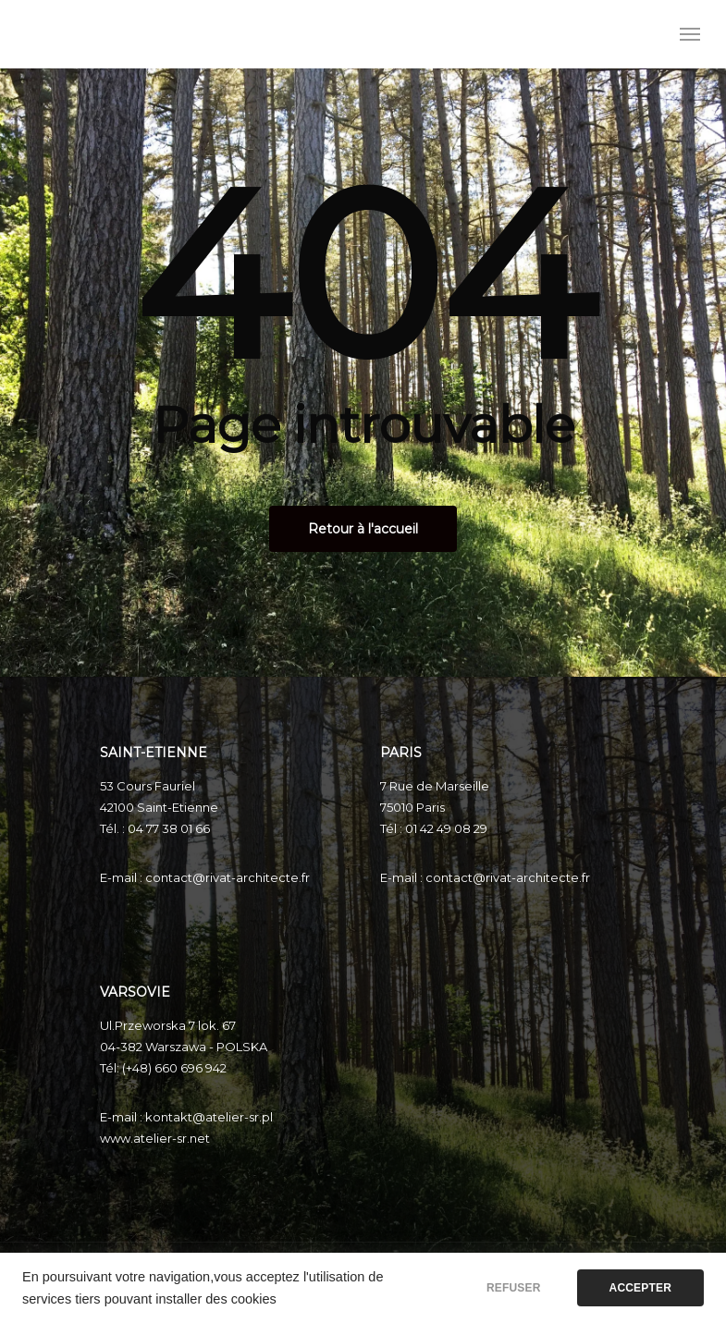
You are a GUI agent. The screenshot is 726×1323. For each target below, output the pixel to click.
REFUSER (513, 1287)
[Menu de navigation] (690, 34)
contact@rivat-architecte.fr (227, 877)
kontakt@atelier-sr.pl (209, 1116)
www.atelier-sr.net (155, 1138)
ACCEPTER (640, 1287)
